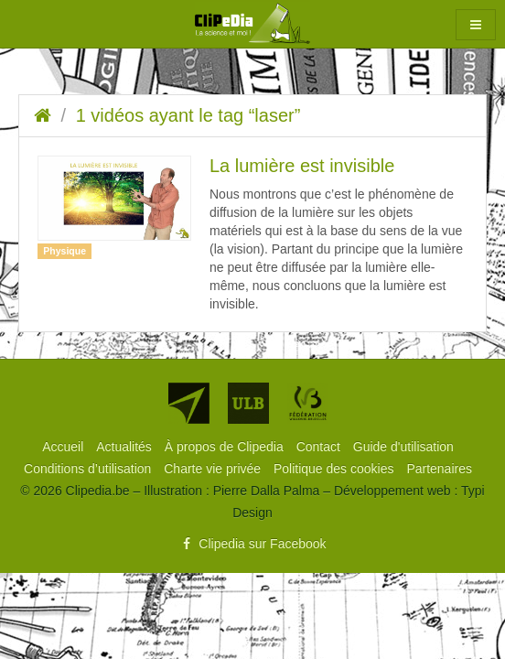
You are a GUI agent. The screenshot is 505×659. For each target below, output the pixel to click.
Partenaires (439, 468)
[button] (476, 24)
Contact (320, 446)
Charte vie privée (214, 468)
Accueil (64, 446)
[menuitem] (64, 446)
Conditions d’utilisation (89, 468)
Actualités (126, 446)
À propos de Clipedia (226, 446)
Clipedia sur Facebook (252, 543)
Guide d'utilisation (403, 446)
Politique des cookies (335, 468)
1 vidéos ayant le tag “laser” (188, 115)
